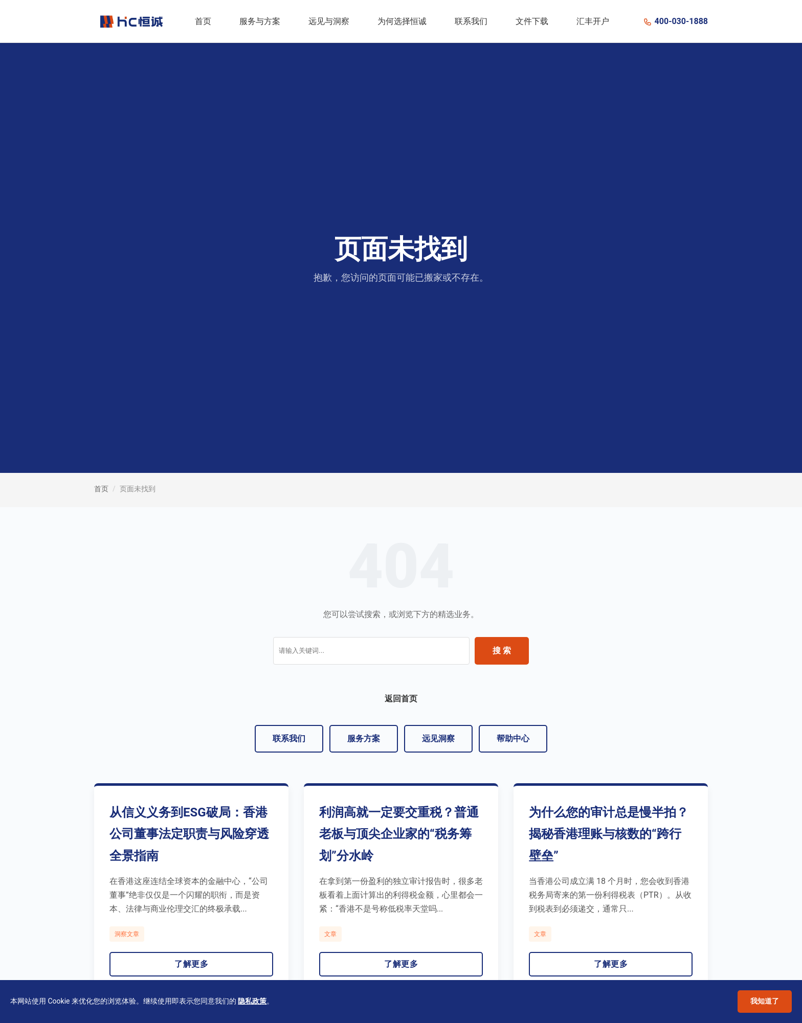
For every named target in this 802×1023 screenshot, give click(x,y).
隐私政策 (252, 1001)
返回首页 (401, 698)
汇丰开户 (592, 21)
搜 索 (502, 650)
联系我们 (471, 21)
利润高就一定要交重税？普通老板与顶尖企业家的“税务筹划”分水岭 (399, 834)
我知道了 (764, 1001)
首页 (203, 21)
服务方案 (363, 738)
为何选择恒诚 (402, 21)
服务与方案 (259, 21)
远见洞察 (438, 738)
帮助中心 (513, 738)
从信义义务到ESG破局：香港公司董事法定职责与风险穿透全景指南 (189, 834)
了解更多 (191, 964)
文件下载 (532, 21)
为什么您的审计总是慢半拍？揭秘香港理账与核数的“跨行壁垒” (608, 834)
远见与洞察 (328, 21)
